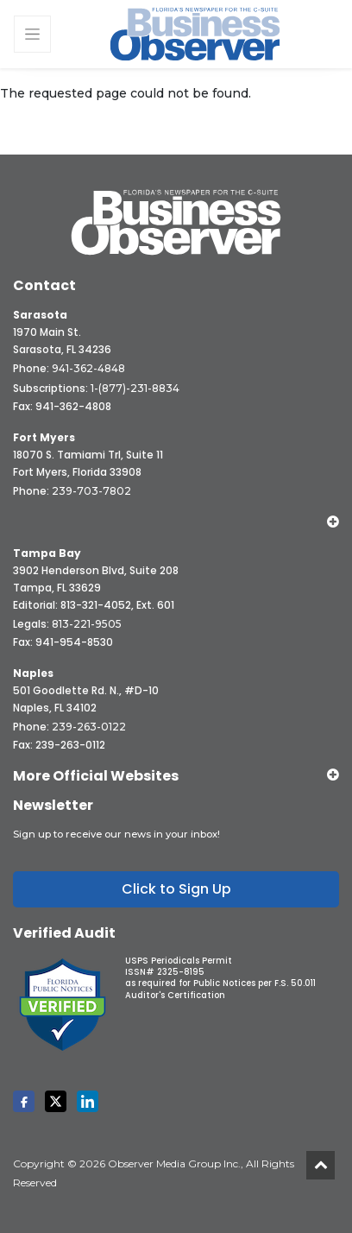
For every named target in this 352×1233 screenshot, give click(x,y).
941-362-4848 (88, 368)
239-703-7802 (91, 490)
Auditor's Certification (175, 995)
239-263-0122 (89, 726)
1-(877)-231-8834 (135, 388)
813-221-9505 (87, 623)
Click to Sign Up (176, 889)
